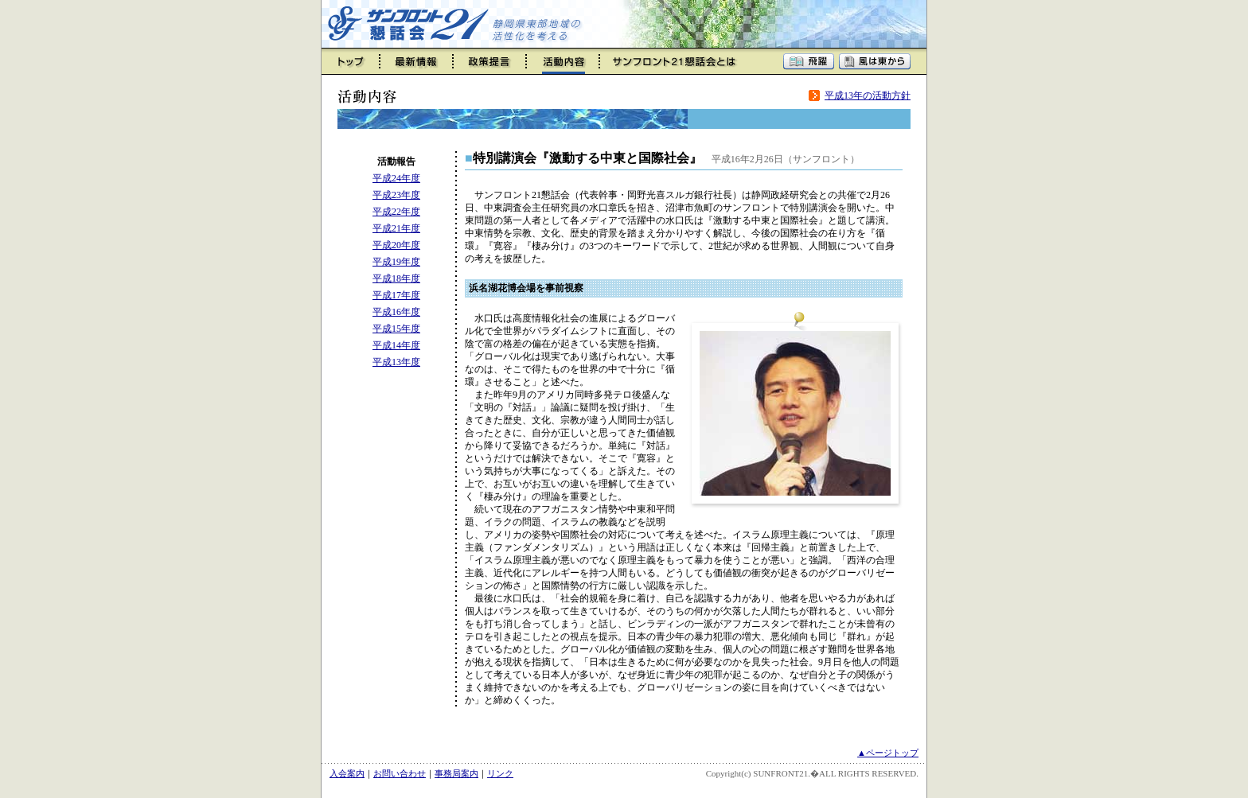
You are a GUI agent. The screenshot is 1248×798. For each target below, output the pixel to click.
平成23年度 (396, 194)
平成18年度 (396, 278)
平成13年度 (396, 362)
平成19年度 (396, 261)
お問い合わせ (399, 773)
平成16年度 (396, 311)
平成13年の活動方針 (868, 95)
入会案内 (347, 773)
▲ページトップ (887, 752)
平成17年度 (396, 295)
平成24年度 (396, 178)
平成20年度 (396, 245)
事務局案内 (456, 773)
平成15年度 (396, 328)
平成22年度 (396, 211)
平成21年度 (396, 228)
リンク (500, 773)
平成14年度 (396, 345)
